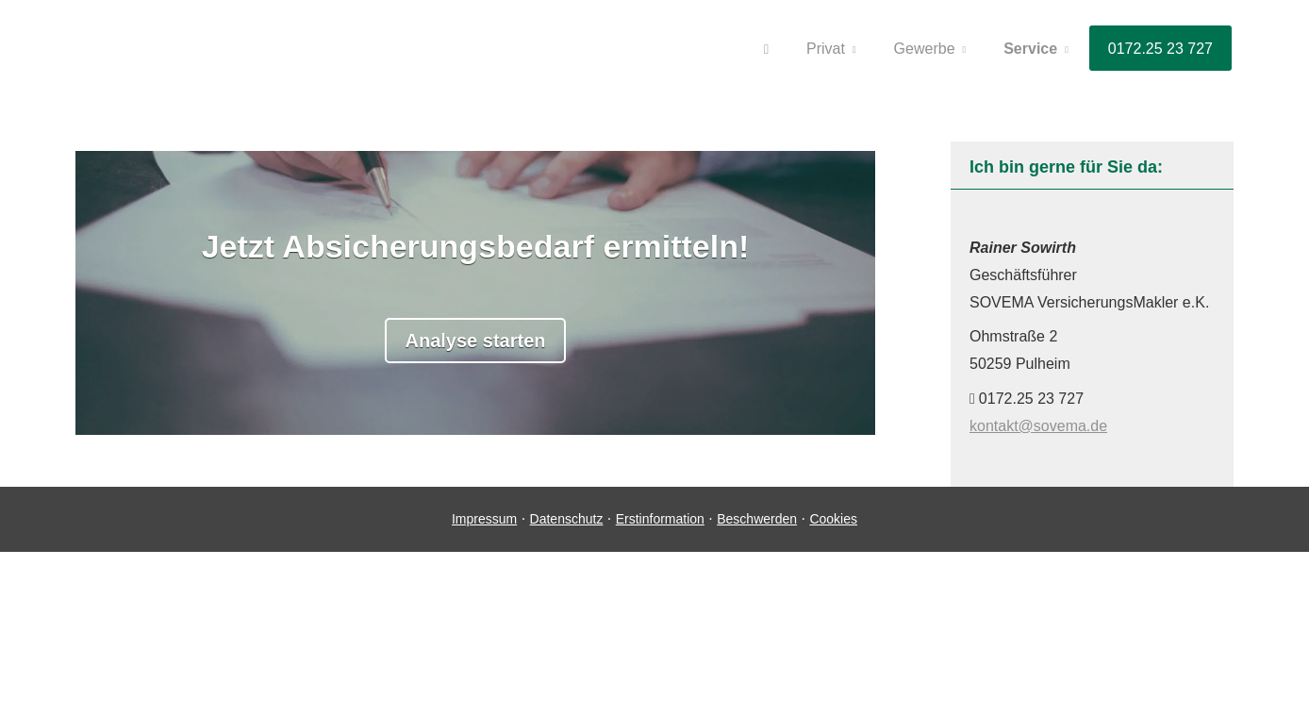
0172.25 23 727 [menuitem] (1160, 49)
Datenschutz (567, 518)
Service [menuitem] (1030, 49)
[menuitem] (766, 48)
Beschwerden (757, 518)
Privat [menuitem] (825, 49)
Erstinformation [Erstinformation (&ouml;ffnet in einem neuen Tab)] (660, 518)
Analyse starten (476, 340)
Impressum (484, 518)
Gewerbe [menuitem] (924, 49)
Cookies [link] (833, 518)
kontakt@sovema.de (1038, 426)
